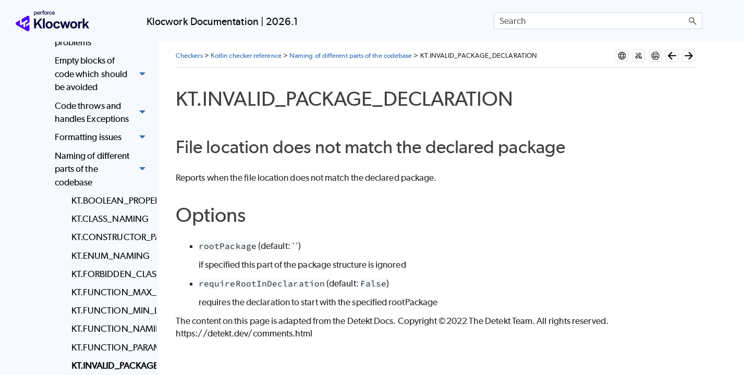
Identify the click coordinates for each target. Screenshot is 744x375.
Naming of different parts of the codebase (103, 169)
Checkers (189, 55)
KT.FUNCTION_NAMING (111, 328)
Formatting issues (103, 138)
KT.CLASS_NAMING (110, 219)
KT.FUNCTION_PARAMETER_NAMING (111, 347)
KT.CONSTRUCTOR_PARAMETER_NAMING (111, 237)
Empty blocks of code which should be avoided (103, 74)
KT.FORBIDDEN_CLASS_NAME (111, 274)
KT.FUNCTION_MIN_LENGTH (111, 310)
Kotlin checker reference (246, 55)
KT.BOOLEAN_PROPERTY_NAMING (111, 200)
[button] (693, 20)
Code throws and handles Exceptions (103, 113)
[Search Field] (598, 20)
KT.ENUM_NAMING (110, 256)
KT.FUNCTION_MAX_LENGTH (111, 292)
